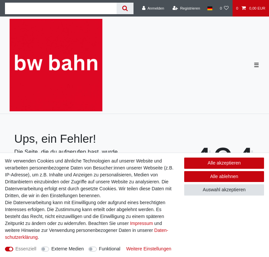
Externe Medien (67, 248)
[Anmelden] (153, 8)
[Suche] (125, 8)
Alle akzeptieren (224, 162)
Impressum (141, 223)
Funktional (110, 248)
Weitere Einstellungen (148, 248)
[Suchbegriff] (61, 8)
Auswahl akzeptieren (224, 189)
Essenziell (26, 248)
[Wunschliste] (224, 8)
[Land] (210, 8)
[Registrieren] (186, 8)
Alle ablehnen (224, 176)
